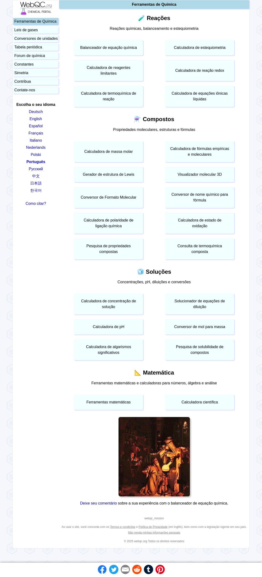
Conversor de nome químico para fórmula (199, 197)
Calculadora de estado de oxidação (199, 223)
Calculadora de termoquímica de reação (108, 96)
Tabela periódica (28, 47)
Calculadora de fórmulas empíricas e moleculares (199, 151)
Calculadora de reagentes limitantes (108, 70)
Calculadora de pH (108, 327)
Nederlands (36, 147)
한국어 (36, 190)
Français (36, 133)
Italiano (36, 140)
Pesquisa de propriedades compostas (108, 249)
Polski (36, 155)
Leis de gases (26, 30)
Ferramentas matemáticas (108, 402)
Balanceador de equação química (108, 48)
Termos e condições (122, 527)
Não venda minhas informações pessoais (154, 532)
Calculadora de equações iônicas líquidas (200, 96)
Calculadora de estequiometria (200, 48)
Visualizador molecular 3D (200, 174)
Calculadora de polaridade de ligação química (108, 223)
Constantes (24, 64)
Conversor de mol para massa (199, 327)
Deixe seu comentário (99, 503)
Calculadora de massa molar (108, 151)
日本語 (36, 183)
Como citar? (35, 203)
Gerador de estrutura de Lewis (108, 174)
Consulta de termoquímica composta (200, 249)
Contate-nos (24, 90)
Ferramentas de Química (35, 21)
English (36, 119)
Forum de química (29, 56)
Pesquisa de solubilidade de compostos (199, 350)
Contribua (22, 81)
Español (36, 126)
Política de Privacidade (153, 527)
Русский (36, 169)
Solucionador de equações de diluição (199, 304)
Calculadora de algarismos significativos (108, 350)
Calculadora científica (200, 402)
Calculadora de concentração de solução (108, 304)
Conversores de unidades (36, 38)
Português (35, 162)
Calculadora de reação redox (199, 70)
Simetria (21, 73)
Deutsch (36, 112)
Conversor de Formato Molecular (108, 197)
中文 (36, 176)
